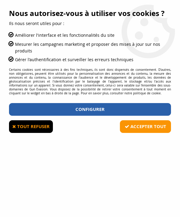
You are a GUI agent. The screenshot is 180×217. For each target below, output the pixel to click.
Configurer (90, 109)
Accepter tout (145, 126)
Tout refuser (31, 126)
